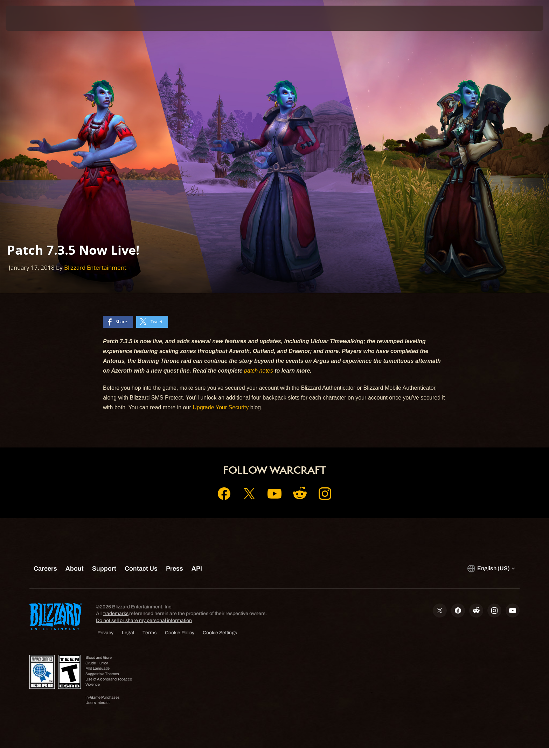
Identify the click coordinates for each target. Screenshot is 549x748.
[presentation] (31, 18)
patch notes (258, 371)
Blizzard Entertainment (95, 267)
